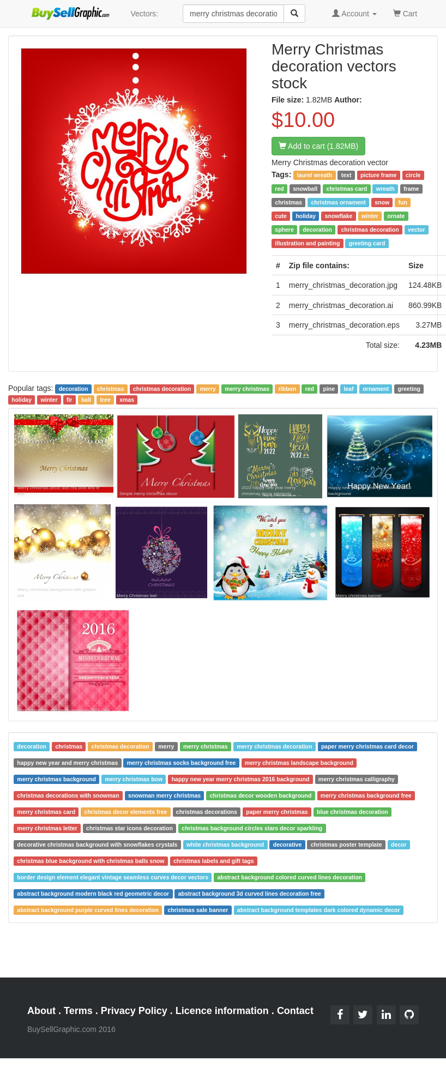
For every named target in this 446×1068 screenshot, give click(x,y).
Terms (78, 1010)
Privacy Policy (134, 1010)
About (41, 1010)
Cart (405, 13)
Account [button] (354, 13)
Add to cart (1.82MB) (318, 146)
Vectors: (144, 13)
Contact (295, 1010)
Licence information (222, 1010)
